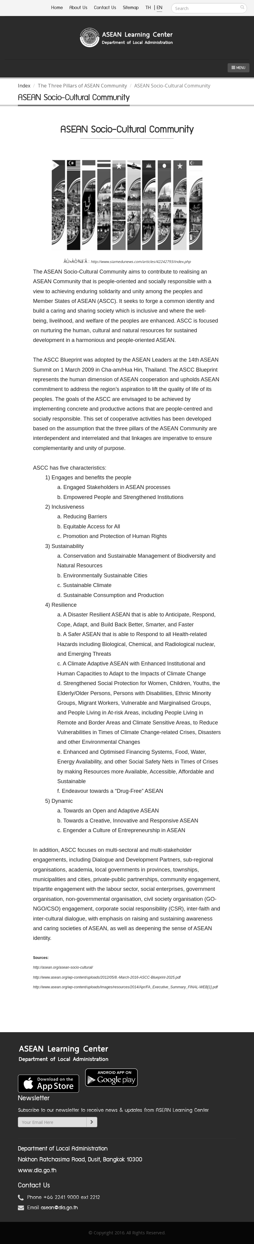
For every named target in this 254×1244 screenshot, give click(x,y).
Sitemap (131, 7)
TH (148, 7)
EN (159, 7)
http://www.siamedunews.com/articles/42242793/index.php (141, 261)
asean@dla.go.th (59, 1207)
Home (57, 7)
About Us (78, 7)
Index (24, 85)
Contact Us (105, 7)
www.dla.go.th (37, 1170)
